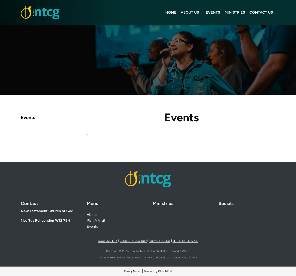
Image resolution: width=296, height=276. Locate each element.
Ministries (235, 12)
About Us (190, 12)
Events (213, 12)
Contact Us (261, 12)
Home (170, 12)
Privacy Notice (132, 271)
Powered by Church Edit (158, 271)
